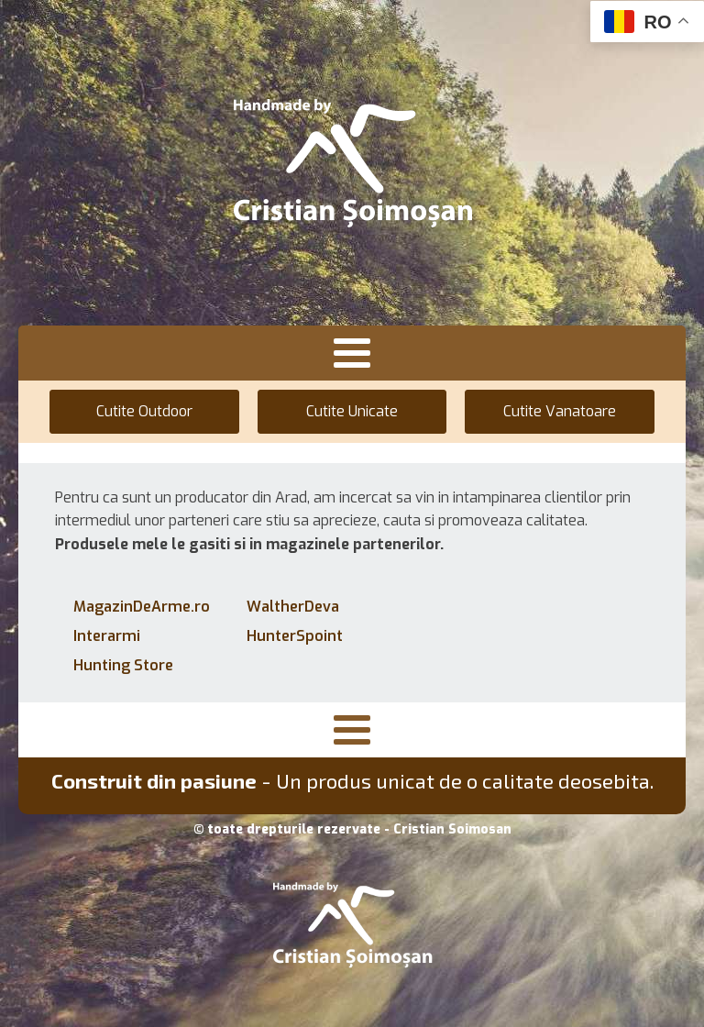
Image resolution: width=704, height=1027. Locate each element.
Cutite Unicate (352, 411)
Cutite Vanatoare (559, 411)
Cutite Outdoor (144, 411)
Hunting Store (123, 665)
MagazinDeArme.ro (141, 606)
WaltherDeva (293, 606)
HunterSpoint (295, 636)
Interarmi (106, 636)
